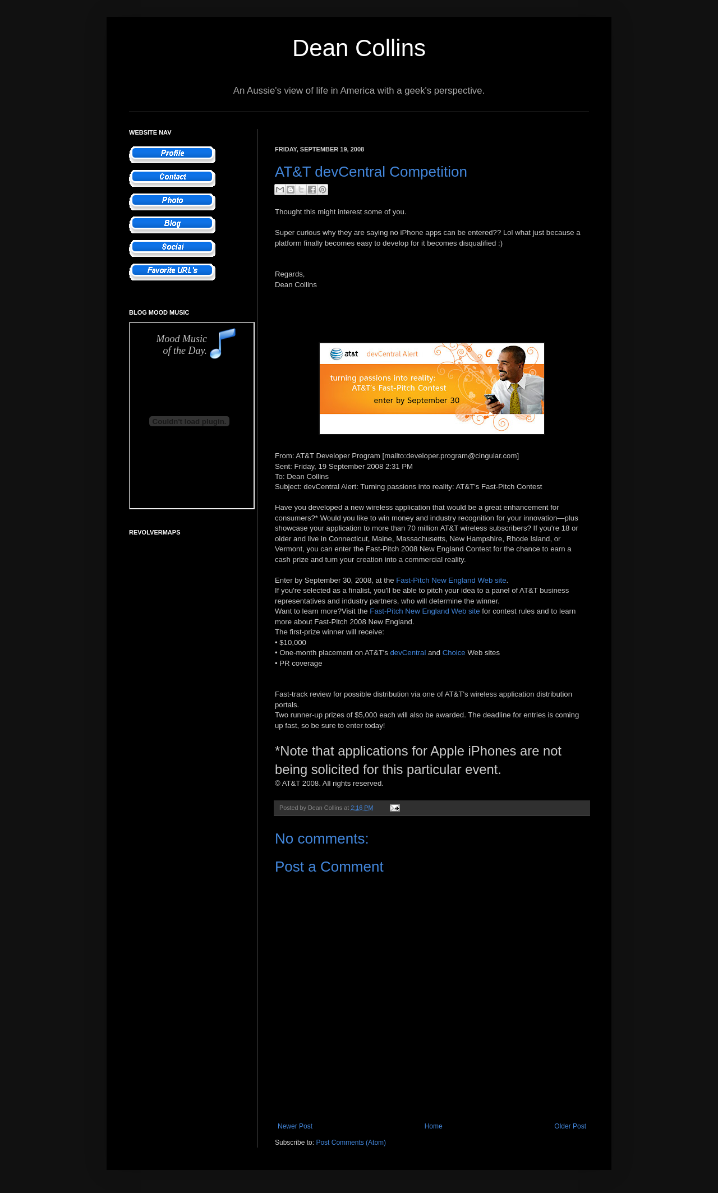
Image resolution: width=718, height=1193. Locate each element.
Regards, (290, 274)
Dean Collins (359, 48)
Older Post (570, 1126)
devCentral (408, 652)
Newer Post (295, 1126)
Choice (454, 652)
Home (434, 1126)
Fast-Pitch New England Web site (451, 580)
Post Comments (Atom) (351, 1142)
